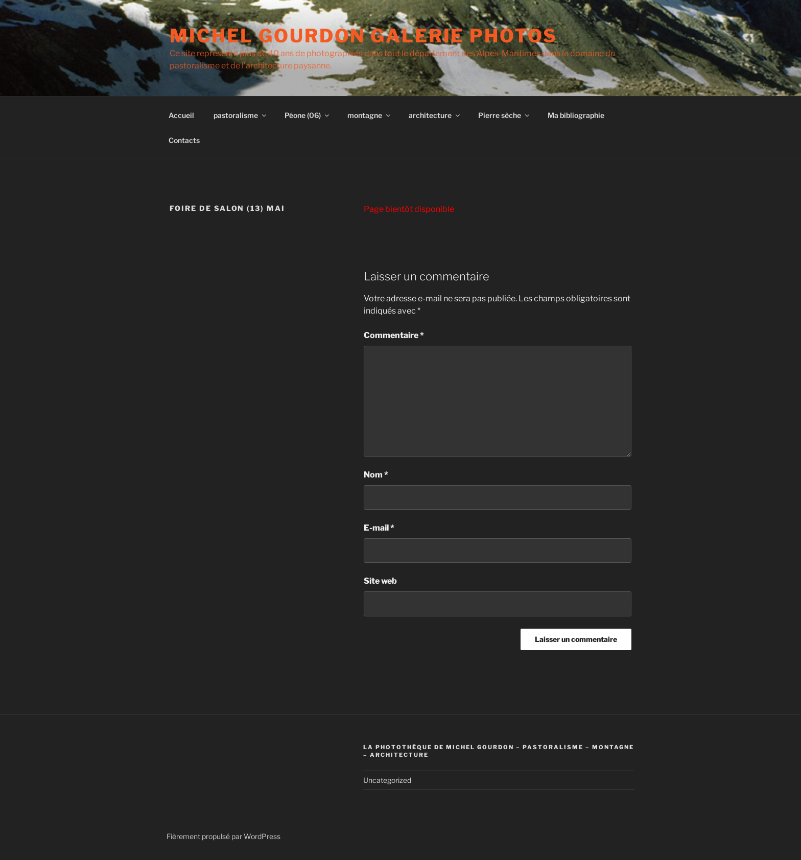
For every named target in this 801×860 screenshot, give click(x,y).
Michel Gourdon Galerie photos (363, 36)
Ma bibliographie (576, 115)
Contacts (184, 140)
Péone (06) (308, 115)
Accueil (181, 115)
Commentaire (394, 335)
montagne (369, 115)
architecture (435, 115)
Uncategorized (387, 780)
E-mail (379, 528)
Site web (380, 581)
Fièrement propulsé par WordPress (223, 836)
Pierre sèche (504, 115)
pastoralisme (241, 115)
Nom (376, 475)
